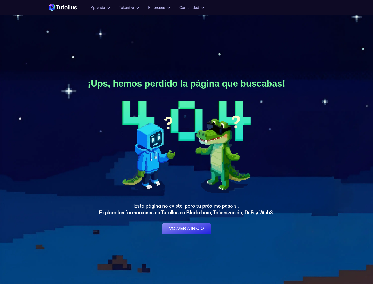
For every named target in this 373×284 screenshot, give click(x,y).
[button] (100, 7)
